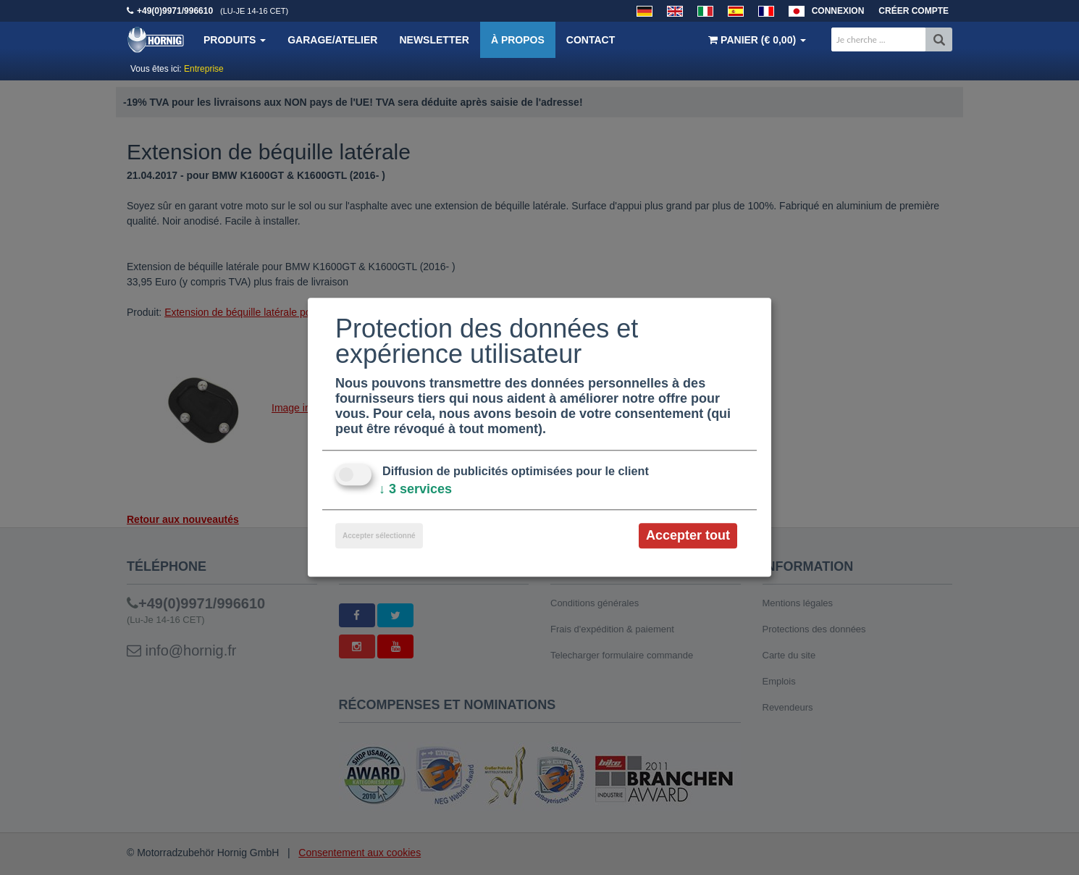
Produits (234, 40)
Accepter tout (688, 535)
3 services (415, 489)
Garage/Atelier (332, 40)
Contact (590, 40)
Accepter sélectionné (379, 536)
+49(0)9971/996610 (175, 11)
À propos (518, 40)
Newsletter (434, 40)
